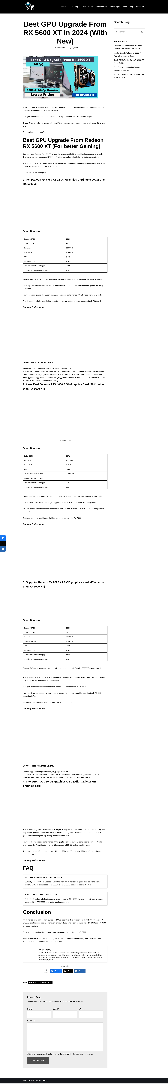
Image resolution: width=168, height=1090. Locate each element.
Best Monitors (101, 7)
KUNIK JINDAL (60, 48)
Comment (31, 1027)
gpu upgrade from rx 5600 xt (40, 988)
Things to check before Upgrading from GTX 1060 (52, 707)
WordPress (43, 1087)
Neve (25, 1087)
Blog (131, 7)
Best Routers (87, 7)
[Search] (143, 7)
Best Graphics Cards (118, 7)
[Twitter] (68, 977)
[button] (78, 6)
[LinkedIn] (80, 977)
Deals (138, 7)
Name (30, 1015)
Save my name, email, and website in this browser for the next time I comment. (61, 1060)
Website (82, 1015)
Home (62, 7)
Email (56, 1015)
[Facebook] (56, 977)
